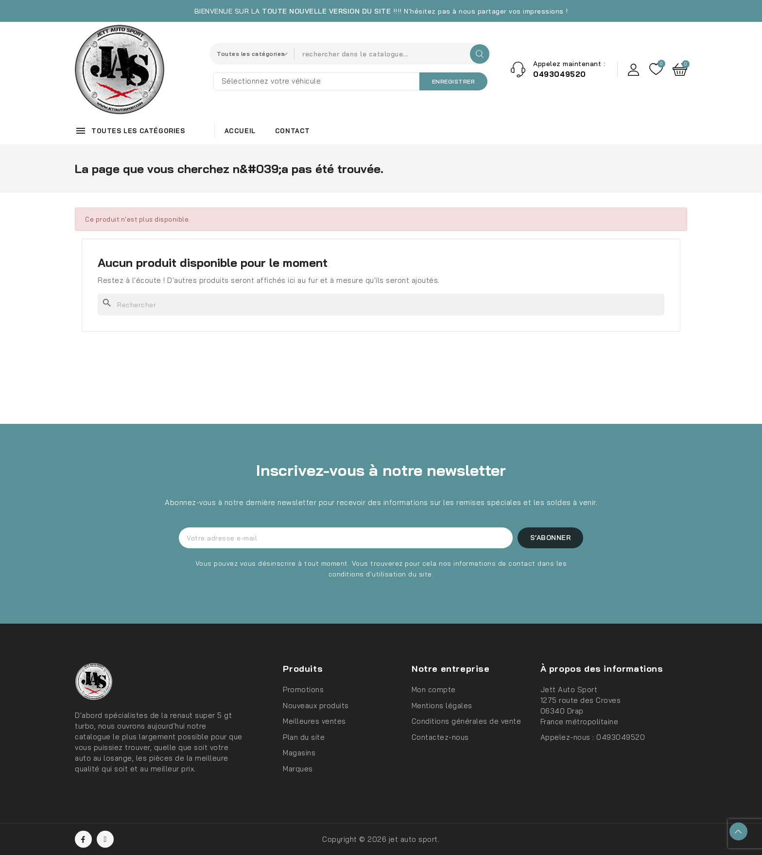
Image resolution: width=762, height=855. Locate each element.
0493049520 (620, 737)
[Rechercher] (381, 304)
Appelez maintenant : (569, 63)
